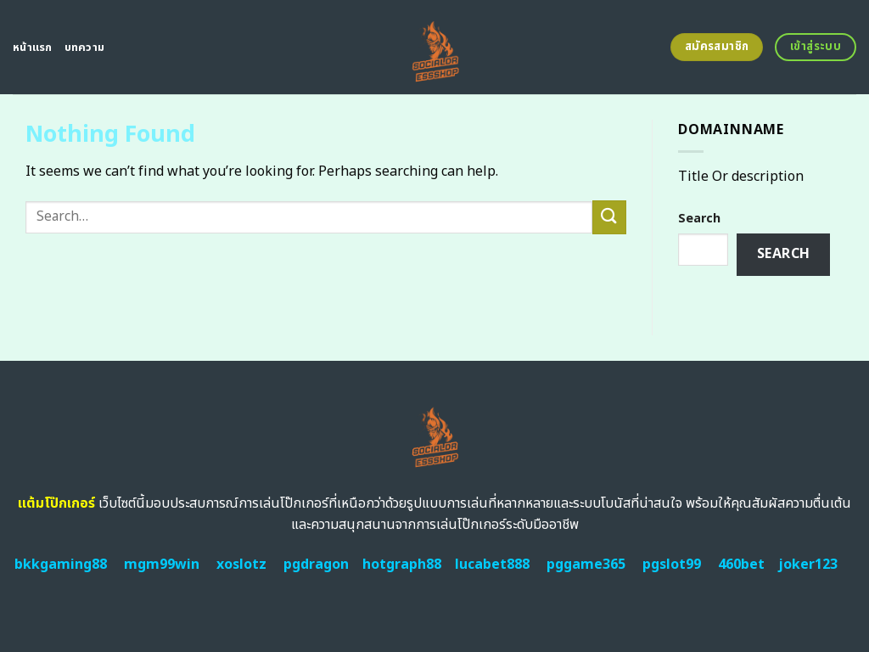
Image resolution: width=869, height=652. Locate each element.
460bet (741, 564)
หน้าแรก (33, 47)
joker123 (808, 564)
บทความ (84, 47)
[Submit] (609, 216)
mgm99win (161, 564)
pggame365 (586, 564)
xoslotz (241, 564)
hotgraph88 (401, 564)
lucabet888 (492, 564)
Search (699, 219)
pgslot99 (671, 564)
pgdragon (316, 564)
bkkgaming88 (60, 564)
